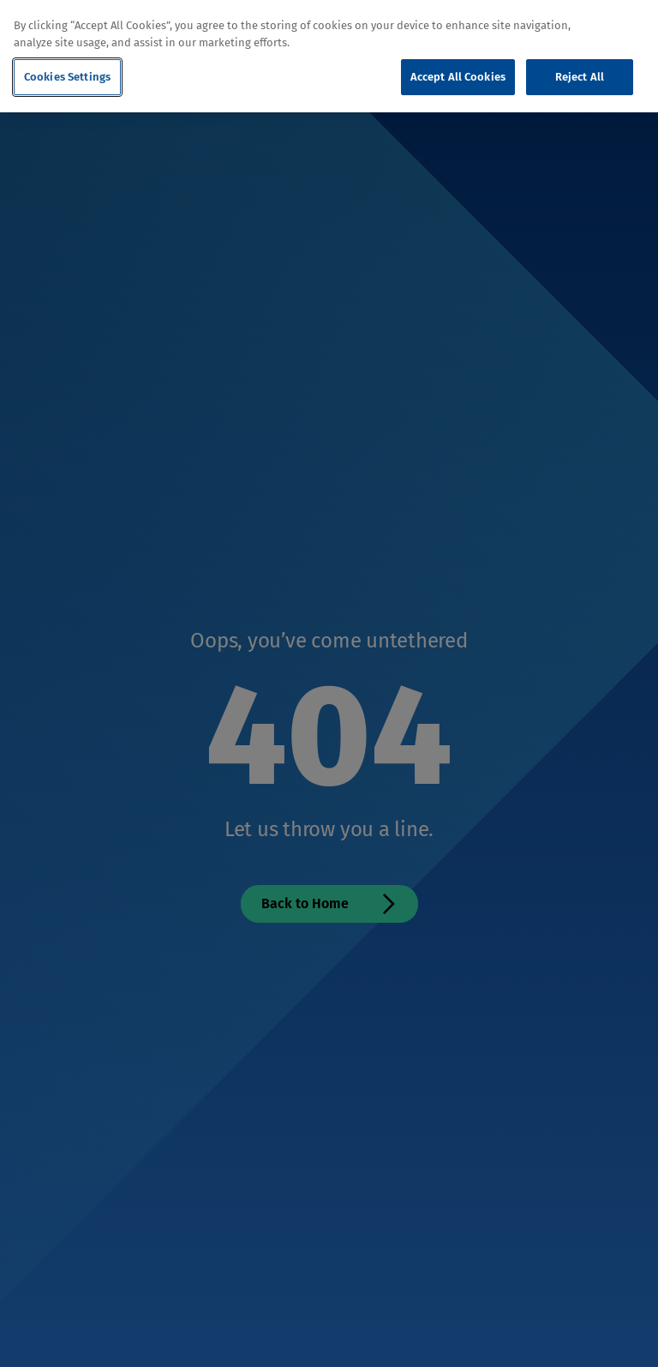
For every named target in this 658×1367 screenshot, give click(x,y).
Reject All (579, 76)
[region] (329, 56)
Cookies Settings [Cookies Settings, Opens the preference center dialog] (67, 76)
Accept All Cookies (457, 76)
